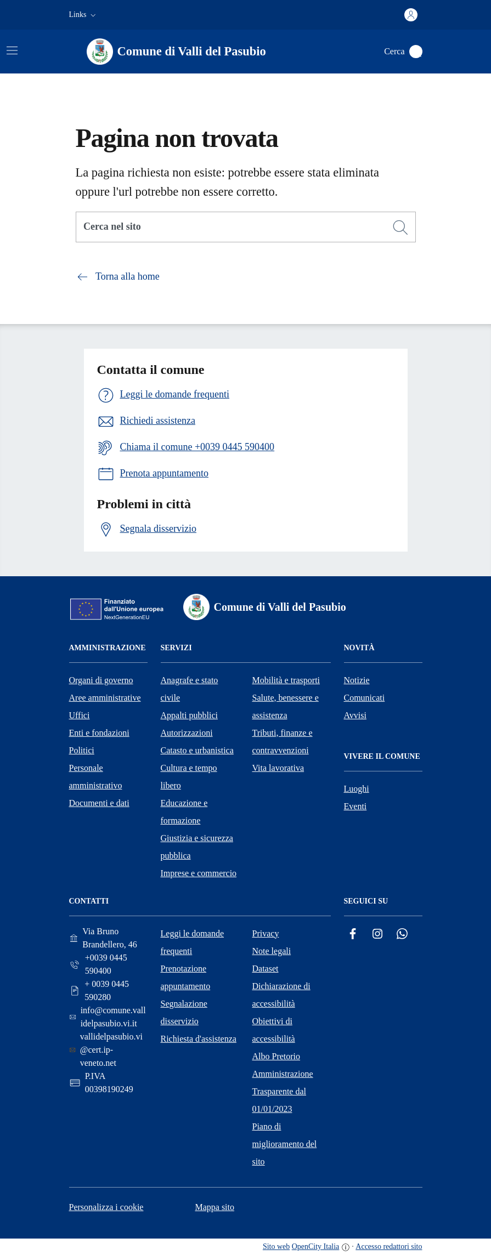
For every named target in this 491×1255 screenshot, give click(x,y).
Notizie (357, 680)
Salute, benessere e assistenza (285, 706)
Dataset (265, 968)
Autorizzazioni (187, 732)
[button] (83, 15)
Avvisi (355, 715)
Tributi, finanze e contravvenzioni (282, 741)
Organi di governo (101, 680)
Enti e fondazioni (99, 732)
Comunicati (364, 697)
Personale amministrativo (95, 776)
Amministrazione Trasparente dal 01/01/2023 (282, 1091)
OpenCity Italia (316, 1246)
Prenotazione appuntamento (186, 977)
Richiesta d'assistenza (198, 1038)
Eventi (355, 806)
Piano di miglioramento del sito (284, 1144)
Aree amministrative (105, 697)
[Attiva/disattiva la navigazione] (12, 50)
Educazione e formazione (184, 811)
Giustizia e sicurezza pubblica (197, 846)
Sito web (276, 1246)
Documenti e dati (99, 803)
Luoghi (356, 788)
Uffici (79, 715)
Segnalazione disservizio (184, 1012)
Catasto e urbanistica (197, 750)
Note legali (271, 951)
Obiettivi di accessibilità (273, 1030)
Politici (81, 750)
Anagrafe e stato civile (189, 688)
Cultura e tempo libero (189, 776)
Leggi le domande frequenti (192, 942)
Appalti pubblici (189, 715)
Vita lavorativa (278, 768)
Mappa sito (214, 1207)
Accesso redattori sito (388, 1246)
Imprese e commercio (199, 873)
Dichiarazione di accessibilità (281, 994)
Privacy (265, 933)
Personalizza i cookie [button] (106, 1207)
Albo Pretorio (276, 1056)
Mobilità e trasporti (286, 680)
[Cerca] (400, 227)
